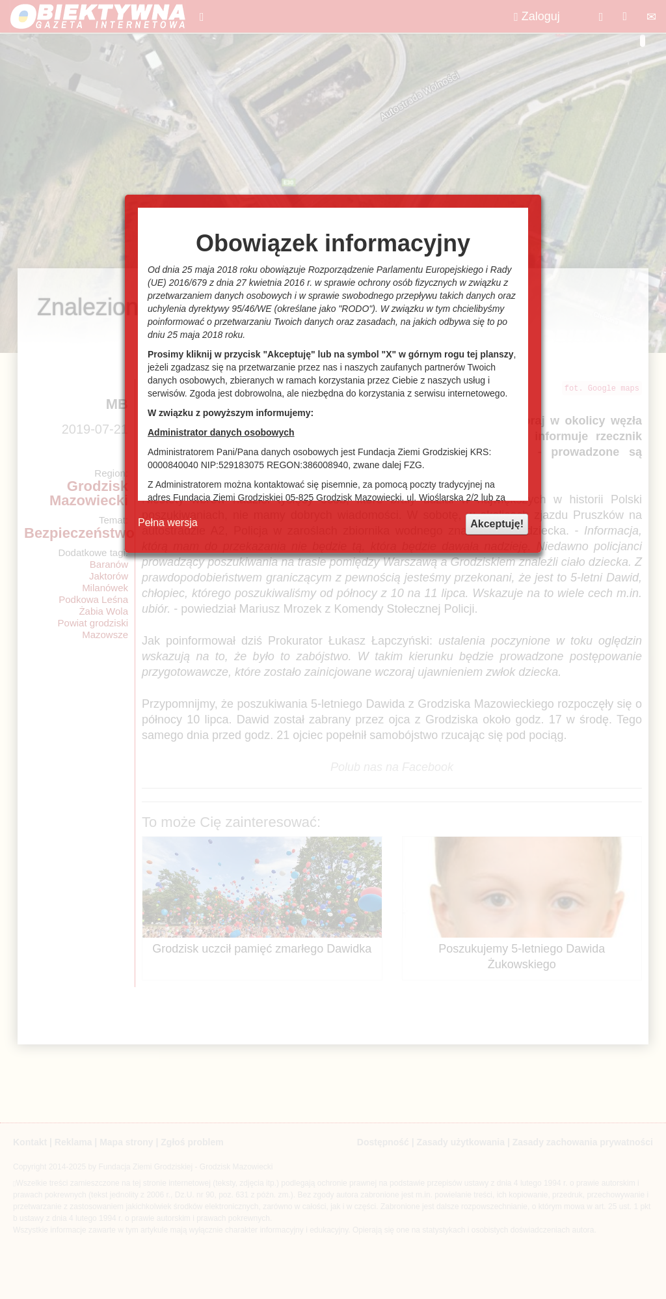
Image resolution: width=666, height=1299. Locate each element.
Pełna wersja (168, 522)
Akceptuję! (497, 523)
